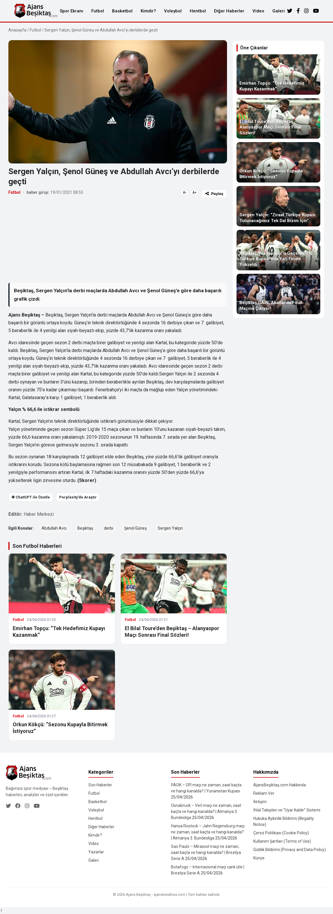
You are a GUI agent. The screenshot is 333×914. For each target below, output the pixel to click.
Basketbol (122, 11)
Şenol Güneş (135, 528)
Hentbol (198, 11)
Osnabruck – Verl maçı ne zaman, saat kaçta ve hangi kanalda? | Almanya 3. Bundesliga (206, 811)
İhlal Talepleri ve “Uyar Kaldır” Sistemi (286, 810)
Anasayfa (17, 30)
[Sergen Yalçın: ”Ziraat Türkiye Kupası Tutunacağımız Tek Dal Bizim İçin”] (278, 206)
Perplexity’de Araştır (78, 497)
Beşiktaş (85, 528)
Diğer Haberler (229, 11)
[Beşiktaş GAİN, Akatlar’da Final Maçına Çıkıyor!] (278, 294)
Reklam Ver (263, 793)
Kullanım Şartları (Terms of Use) (282, 841)
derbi (108, 528)
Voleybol (173, 11)
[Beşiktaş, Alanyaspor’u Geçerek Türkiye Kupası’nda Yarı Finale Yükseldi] (278, 250)
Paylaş (214, 193)
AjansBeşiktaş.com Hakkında (279, 785)
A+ (194, 193)
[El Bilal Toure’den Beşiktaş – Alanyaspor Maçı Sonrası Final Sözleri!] (278, 118)
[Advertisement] (117, 240)
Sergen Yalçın (170, 528)
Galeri (278, 11)
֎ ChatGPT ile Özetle (31, 497)
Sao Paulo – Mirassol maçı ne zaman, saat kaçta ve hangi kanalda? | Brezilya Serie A (206, 852)
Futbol (97, 11)
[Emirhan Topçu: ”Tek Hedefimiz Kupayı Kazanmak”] (278, 74)
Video (258, 11)
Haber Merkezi (39, 514)
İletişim (260, 801)
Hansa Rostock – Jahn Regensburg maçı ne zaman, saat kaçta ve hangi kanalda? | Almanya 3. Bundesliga (208, 832)
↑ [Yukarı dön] (1, 910)
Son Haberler (100, 785)
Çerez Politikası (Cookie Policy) (281, 833)
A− (185, 193)
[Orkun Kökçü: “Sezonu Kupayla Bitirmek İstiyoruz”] (278, 162)
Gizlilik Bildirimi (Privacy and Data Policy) (289, 849)
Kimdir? (148, 11)
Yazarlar (96, 852)
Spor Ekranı (71, 11)
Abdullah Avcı (54, 528)
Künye (259, 858)
